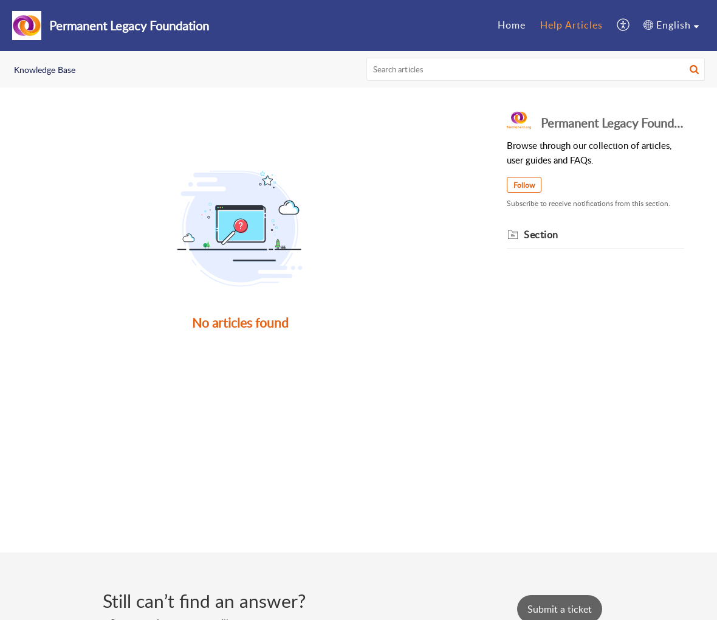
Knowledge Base (44, 69)
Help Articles (571, 25)
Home (512, 25)
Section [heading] (541, 234)
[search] (535, 69)
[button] (623, 26)
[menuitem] (511, 26)
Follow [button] (524, 185)
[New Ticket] (559, 609)
